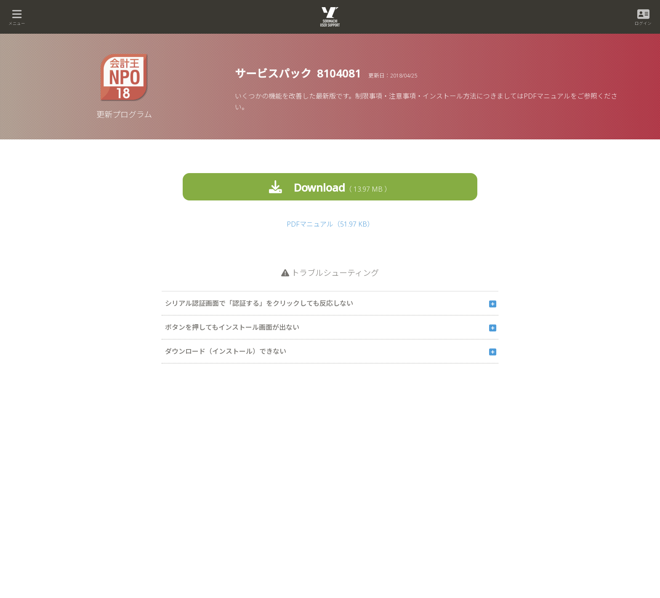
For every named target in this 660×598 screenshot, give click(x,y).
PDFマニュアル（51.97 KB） (330, 223)
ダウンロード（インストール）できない (225, 350)
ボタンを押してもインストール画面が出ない (232, 326)
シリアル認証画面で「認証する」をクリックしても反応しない (259, 302)
